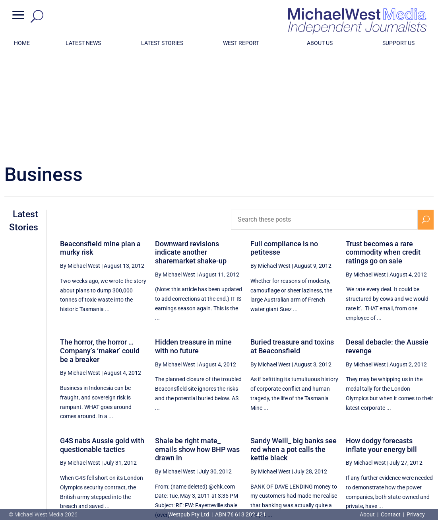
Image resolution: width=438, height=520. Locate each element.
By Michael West (80, 161)
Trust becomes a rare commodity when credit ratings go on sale (383, 148)
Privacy (416, 514)
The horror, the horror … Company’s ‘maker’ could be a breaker (100, 246)
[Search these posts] (324, 115)
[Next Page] (425, 444)
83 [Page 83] (387, 444)
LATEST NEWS (83, 43)
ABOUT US (320, 43)
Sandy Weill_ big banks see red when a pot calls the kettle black (293, 345)
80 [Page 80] (327, 444)
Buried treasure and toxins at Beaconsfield (292, 242)
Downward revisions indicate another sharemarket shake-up (191, 148)
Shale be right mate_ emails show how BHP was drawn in (197, 345)
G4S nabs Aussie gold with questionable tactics (102, 340)
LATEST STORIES (162, 43)
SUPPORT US (398, 43)
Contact (391, 514)
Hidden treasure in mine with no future (193, 242)
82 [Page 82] (367, 444)
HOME (22, 43)
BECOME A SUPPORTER (398, 471)
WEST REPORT (241, 43)
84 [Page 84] (407, 444)
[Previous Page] (308, 444)
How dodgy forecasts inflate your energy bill (381, 340)
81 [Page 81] (347, 444)
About (368, 514)
